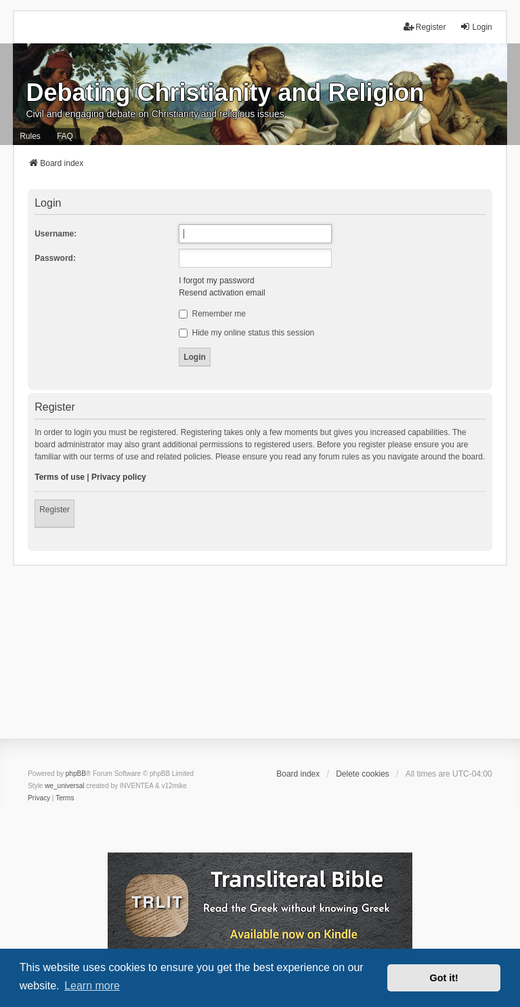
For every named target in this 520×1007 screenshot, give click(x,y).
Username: (56, 234)
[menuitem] (39, 798)
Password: (55, 258)
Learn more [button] (92, 985)
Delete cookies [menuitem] (362, 774)
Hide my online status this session (246, 332)
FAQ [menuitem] (65, 136)
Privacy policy (118, 477)
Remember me (212, 313)
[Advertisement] (260, 661)
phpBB (76, 773)
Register (54, 509)
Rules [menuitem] (30, 136)
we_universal (64, 785)
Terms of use (60, 477)
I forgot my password (216, 280)
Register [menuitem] (425, 27)
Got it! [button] (444, 977)
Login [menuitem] (476, 27)
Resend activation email (222, 292)
